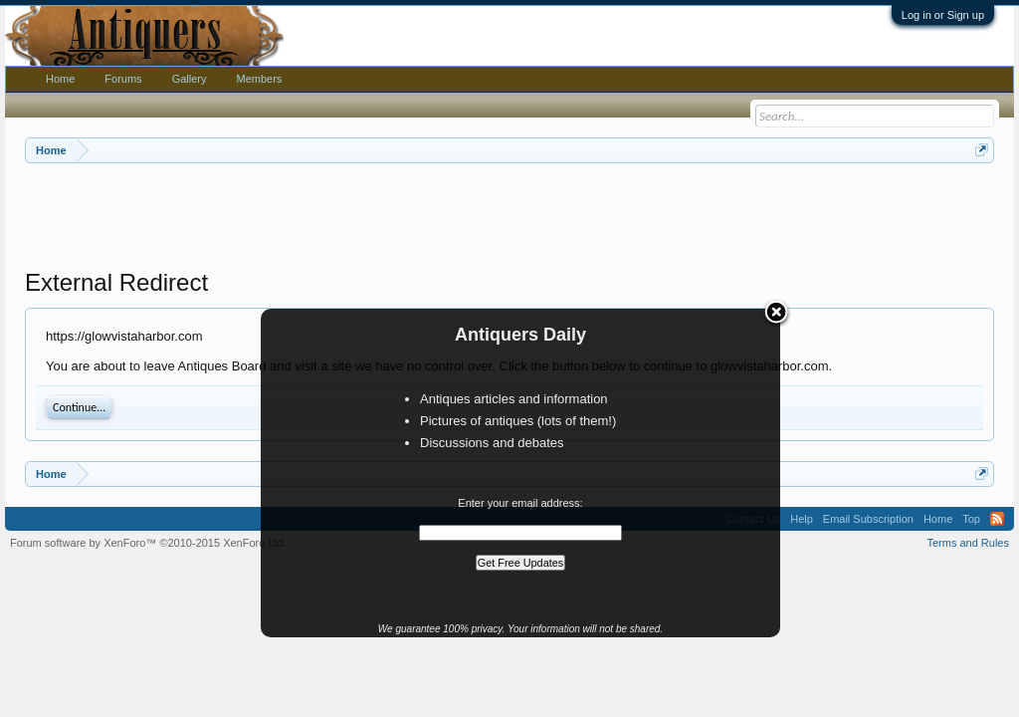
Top (971, 519)
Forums (122, 79)
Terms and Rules (967, 543)
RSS (997, 519)
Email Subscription (868, 519)
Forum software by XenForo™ (148, 543)
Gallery (189, 79)
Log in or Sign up (943, 15)
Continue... (79, 407)
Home (60, 79)
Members (259, 79)
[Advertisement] (509, 218)
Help (801, 519)
